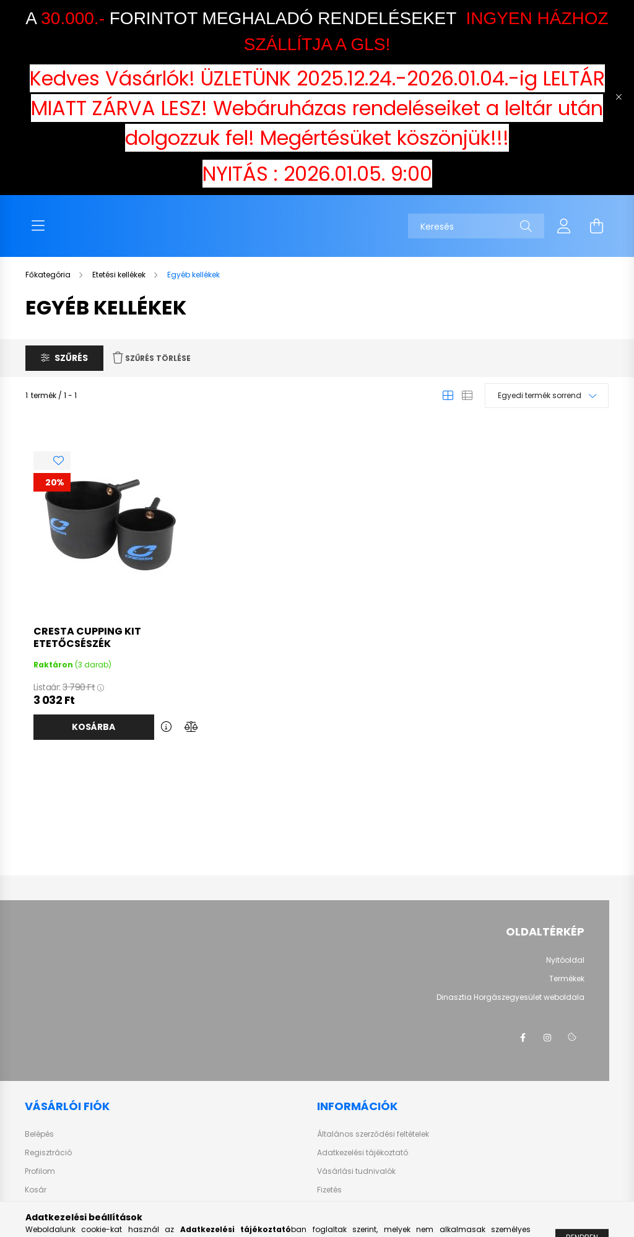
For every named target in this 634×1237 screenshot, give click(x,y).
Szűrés (71, 358)
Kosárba (93, 727)
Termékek (566, 978)
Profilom (40, 1171)
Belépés (39, 1134)
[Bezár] (618, 97)
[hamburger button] (37, 226)
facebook (522, 1037)
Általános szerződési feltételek (373, 1134)
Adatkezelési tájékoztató (362, 1152)
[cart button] (596, 226)
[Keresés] (476, 226)
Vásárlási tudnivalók (356, 1171)
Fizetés (329, 1190)
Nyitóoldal (565, 960)
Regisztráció (48, 1152)
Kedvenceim (48, 1208)
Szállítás (333, 1208)
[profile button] (564, 226)
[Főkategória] (48, 274)
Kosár (35, 1190)
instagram (547, 1037)
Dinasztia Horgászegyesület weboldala (510, 997)
